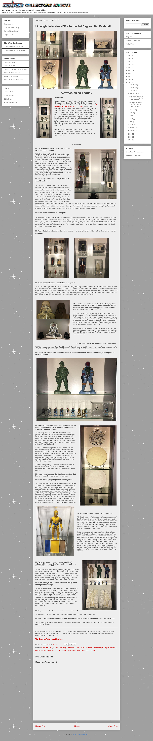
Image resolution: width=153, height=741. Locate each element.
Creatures (88, 648)
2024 (130, 62)
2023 (130, 65)
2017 (130, 82)
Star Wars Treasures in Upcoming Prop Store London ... (136, 98)
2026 (130, 56)
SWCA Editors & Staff (11, 31)
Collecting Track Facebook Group (15, 50)
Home (77, 726)
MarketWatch (130, 44)
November (133, 88)
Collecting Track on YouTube (13, 47)
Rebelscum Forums (10, 102)
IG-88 (54, 650)
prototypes (81, 650)
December (133, 85)
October (133, 91)
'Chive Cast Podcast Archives (135, 152)
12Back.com (8, 99)
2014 (130, 140)
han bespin (39, 650)
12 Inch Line (57, 648)
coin (82, 648)
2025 (130, 59)
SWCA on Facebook (11, 62)
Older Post (113, 726)
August (132, 110)
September (134, 93)
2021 (130, 70)
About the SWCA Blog (11, 28)
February (133, 127)
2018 (130, 79)
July (131, 113)
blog (64, 648)
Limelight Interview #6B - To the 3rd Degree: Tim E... (135, 104)
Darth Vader (97, 648)
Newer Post (40, 726)
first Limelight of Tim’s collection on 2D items (75, 106)
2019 (130, 76)
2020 (130, 73)
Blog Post (129, 37)
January (133, 130)
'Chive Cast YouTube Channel (14, 80)
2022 (130, 68)
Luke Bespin (61, 650)
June (131, 116)
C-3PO (77, 648)
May (131, 119)
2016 (130, 134)
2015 (130, 137)
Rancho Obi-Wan (10, 92)
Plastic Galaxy (9, 95)
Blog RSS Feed (9, 35)
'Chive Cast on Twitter (11, 76)
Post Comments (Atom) (81, 734)
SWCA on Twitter (9, 66)
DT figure (105, 648)
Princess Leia (71, 650)
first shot (113, 648)
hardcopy (47, 650)
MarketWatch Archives (133, 155)
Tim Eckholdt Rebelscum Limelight (48, 639)
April (131, 122)
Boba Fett (70, 648)
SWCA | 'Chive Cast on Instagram (15, 69)
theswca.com (8, 24)
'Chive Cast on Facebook (12, 73)
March (132, 124)
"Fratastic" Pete (46, 648)
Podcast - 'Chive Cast (133, 40)
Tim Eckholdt (90, 650)
